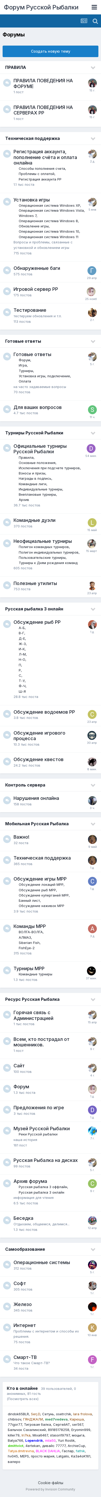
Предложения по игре (39, 1107)
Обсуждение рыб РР (37, 622)
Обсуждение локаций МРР (41, 884)
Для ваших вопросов (38, 407)
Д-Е (22, 638)
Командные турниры (35, 974)
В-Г (21, 633)
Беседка (23, 1218)
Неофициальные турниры (43, 541)
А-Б (22, 628)
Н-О (22, 659)
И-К (22, 649)
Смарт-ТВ (25, 1357)
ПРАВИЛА (15, 67)
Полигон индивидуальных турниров (49, 552)
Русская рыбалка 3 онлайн (34, 608)
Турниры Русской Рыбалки (34, 432)
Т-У (22, 681)
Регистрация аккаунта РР (40, 179)
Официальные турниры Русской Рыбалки (40, 449)
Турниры (26, 371)
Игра (23, 365)
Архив (24, 500)
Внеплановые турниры (37, 494)
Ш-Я (22, 691)
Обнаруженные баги (37, 268)
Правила (26, 457)
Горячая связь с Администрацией (33, 1015)
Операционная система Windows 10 (49, 231)
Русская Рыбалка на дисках (46, 1160)
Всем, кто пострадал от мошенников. (42, 1042)
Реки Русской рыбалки (38, 1134)
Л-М (22, 654)
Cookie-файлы (50, 1482)
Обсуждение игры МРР (40, 879)
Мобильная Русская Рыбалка (37, 823)
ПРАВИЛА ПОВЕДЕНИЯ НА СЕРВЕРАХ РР (43, 110)
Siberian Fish (29, 943)
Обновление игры (34, 226)
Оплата (25, 381)
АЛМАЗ (25, 937)
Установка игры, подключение (44, 376)
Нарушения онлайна (36, 798)
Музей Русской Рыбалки (42, 1128)
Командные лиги (32, 484)
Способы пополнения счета (42, 168)
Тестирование (30, 310)
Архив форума (30, 1181)
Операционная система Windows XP (49, 205)
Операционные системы (42, 1262)
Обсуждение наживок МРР (41, 906)
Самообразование (25, 1249)
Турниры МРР (29, 968)
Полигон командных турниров (44, 547)
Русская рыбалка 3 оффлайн (43, 1187)
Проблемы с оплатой (36, 174)
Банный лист (29, 900)
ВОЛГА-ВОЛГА (31, 932)
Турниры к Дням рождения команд (48, 563)
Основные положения (37, 463)
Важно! (21, 837)
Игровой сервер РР (36, 289)
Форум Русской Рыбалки (41, 7)
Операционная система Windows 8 (48, 221)
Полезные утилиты (35, 583)
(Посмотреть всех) (23, 1399)
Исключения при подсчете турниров (49, 468)
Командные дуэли (34, 520)
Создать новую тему (50, 51)
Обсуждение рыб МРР (37, 890)
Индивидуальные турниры (40, 489)
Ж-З (22, 644)
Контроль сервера (25, 785)
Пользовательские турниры (42, 557)
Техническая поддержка (32, 138)
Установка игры (32, 200)
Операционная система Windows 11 (48, 237)
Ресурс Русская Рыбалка (32, 999)
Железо (23, 1304)
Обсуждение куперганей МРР (44, 895)
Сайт (19, 1065)
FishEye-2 (27, 948)
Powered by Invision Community (50, 1489)
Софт (20, 1283)
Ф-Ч (22, 686)
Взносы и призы (32, 473)
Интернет (25, 1325)
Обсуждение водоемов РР (44, 712)
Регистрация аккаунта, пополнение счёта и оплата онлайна (45, 157)
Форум (24, 360)
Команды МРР (30, 926)
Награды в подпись (35, 478)
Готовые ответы (23, 341)
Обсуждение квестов (39, 759)
